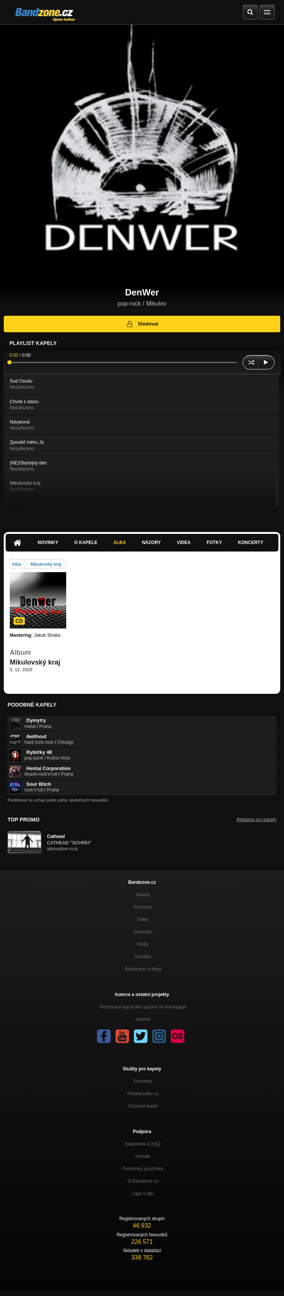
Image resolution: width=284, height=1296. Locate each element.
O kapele (85, 542)
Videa (184, 542)
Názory (151, 542)
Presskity (143, 1081)
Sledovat (142, 324)
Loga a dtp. (143, 1193)
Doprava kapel (142, 1106)
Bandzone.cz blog (143, 969)
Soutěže (143, 956)
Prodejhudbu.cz (142, 1093)
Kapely (143, 894)
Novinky (48, 542)
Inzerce (142, 1019)
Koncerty (250, 542)
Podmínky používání (143, 1168)
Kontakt (143, 1156)
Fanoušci (143, 931)
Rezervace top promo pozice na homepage (143, 1007)
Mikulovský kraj (45, 564)
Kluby (143, 944)
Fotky (214, 542)
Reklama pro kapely (256, 819)
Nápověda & (142, 1144)
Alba (119, 542)
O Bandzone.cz (143, 1181)
